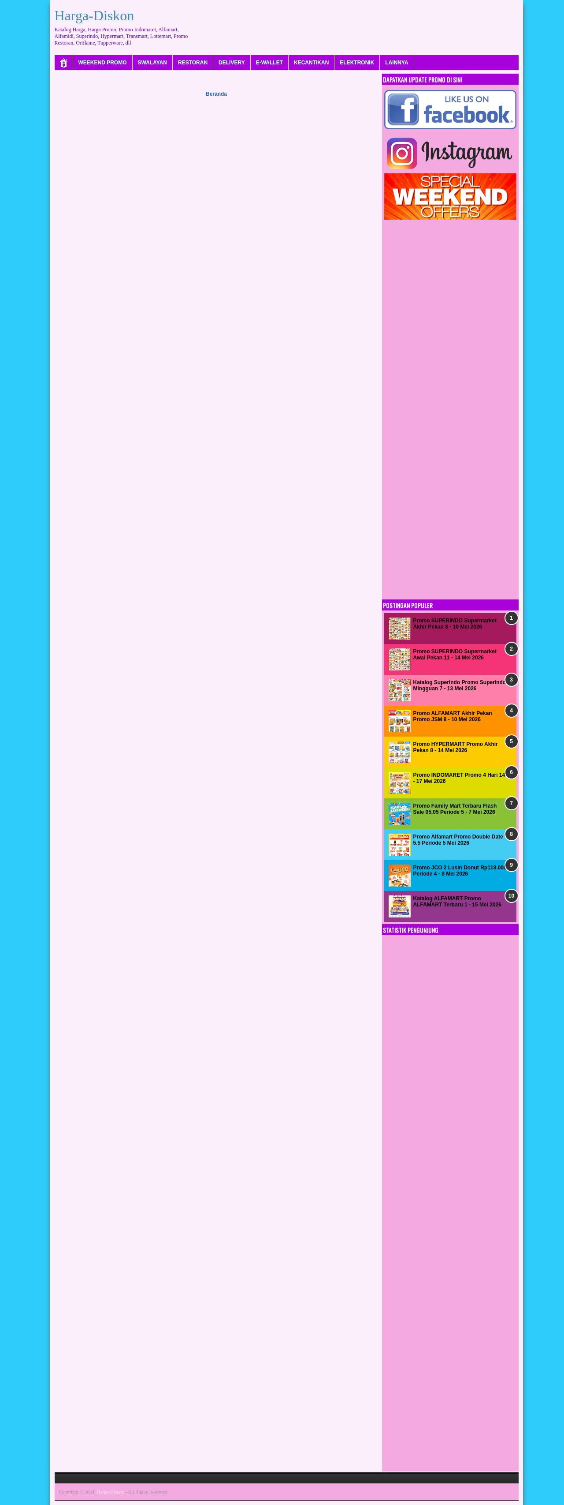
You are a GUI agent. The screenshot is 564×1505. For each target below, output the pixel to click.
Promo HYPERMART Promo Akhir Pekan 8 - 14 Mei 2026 (455, 747)
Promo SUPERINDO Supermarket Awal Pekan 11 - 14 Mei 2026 (455, 654)
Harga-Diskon (94, 15)
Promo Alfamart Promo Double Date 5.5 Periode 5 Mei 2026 (458, 840)
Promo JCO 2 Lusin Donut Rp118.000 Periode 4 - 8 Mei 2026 (460, 871)
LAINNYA (396, 63)
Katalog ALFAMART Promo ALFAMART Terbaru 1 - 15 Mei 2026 (457, 901)
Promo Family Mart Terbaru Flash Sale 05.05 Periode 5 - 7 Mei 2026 (455, 809)
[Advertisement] (358, 24)
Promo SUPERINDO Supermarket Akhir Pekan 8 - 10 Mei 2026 (455, 624)
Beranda (216, 94)
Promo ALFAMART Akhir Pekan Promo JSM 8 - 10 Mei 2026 (452, 716)
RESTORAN (193, 63)
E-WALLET (269, 63)
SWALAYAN (152, 63)
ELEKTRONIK (357, 63)
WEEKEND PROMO (102, 63)
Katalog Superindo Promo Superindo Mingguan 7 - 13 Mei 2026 (459, 685)
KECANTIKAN (311, 63)
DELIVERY (232, 63)
